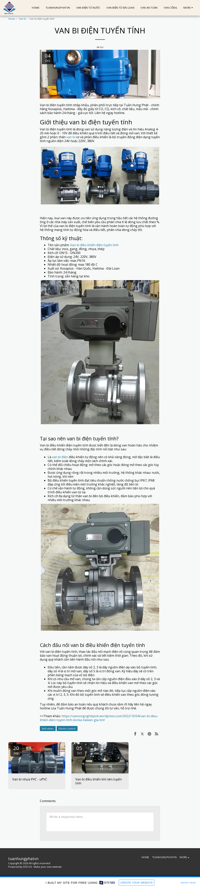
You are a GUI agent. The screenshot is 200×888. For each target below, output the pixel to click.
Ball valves (48, 728)
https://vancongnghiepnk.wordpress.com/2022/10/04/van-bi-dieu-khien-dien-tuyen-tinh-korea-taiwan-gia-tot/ (99, 718)
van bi (70, 137)
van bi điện (60, 457)
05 (79, 750)
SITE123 (27, 866)
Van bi (22, 18)
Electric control (67, 728)
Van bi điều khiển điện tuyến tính (94, 245)
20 (16, 750)
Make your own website (48, 866)
